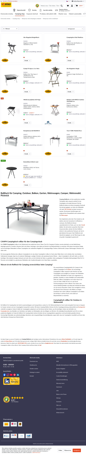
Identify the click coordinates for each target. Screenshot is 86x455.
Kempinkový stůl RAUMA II (31, 130)
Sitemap (58, 398)
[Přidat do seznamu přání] (24, 57)
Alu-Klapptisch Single (73, 68)
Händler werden (34, 368)
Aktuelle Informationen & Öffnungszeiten (67, 365)
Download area (34, 361)
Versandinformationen (62, 409)
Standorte (58, 401)
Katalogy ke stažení (35, 372)
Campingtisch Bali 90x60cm (75, 37)
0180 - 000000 (8, 365)
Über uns (58, 405)
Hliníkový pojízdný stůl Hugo (31, 99)
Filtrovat (6, 28)
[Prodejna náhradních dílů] (48, 14)
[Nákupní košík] (79, 5)
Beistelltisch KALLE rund (30, 162)
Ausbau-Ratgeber (60, 368)
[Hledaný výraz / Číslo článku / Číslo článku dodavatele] (51, 5)
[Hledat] (61, 5)
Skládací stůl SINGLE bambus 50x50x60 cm (75, 100)
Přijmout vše (67, 450)
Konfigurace (77, 450)
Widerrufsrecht (60, 412)
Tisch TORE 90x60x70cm (74, 130)
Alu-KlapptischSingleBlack (31, 37)
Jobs (57, 390)
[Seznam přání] (68, 5)
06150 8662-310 (22, 343)
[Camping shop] (20, 14)
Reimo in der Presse (61, 394)
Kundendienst (64, 341)
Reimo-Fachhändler (66, 339)
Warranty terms (60, 383)
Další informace (36, 452)
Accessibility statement (62, 372)
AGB (57, 361)
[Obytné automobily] (75, 14)
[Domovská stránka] (7, 14)
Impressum (59, 387)
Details (27, 60)
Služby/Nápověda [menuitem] (77, 1)
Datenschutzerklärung (62, 379)
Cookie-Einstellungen (61, 376)
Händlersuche (33, 365)
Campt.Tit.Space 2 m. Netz (31, 68)
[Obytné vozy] (62, 14)
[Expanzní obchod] (32, 14)
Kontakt (5, 1)
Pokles (60, 450)
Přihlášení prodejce (12, 1)
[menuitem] (51, 5)
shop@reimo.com (49, 343)
